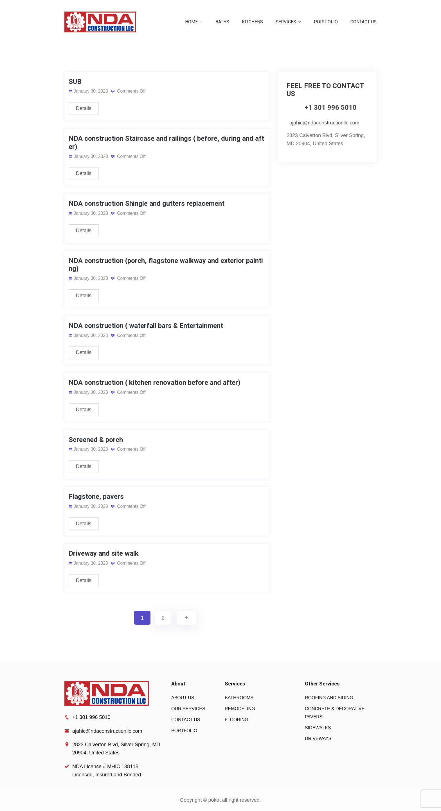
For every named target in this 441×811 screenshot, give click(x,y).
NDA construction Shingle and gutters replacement (146, 203)
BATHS (222, 21)
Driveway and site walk (104, 553)
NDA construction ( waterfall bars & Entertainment (146, 326)
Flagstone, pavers (96, 497)
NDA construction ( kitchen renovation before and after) (154, 382)
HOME (191, 21)
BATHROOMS (239, 697)
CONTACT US (363, 21)
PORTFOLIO (326, 21)
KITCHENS (252, 21)
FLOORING (236, 719)
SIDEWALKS (318, 727)
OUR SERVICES (188, 708)
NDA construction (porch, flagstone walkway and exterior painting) (166, 265)
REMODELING (240, 708)
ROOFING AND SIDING (329, 697)
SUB (75, 82)
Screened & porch (96, 440)
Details (83, 108)
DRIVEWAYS (318, 738)
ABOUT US (182, 697)
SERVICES (286, 21)
